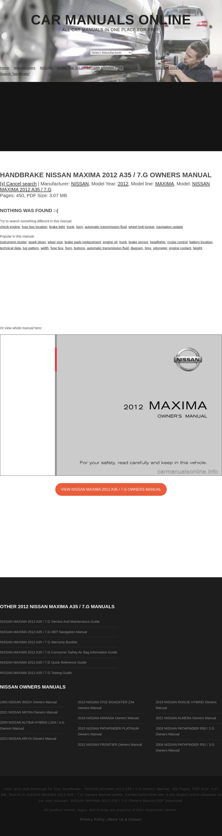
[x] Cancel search (18, 183)
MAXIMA (164, 183)
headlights (158, 242)
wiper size (55, 242)
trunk (70, 227)
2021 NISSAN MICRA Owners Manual (28, 712)
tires (148, 248)
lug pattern (31, 248)
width (45, 248)
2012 (123, 183)
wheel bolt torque (141, 227)
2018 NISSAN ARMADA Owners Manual (108, 718)
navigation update (169, 227)
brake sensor (138, 242)
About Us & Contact (125, 819)
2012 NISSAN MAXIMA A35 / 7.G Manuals (66, 606)
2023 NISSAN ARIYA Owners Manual (28, 738)
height (197, 248)
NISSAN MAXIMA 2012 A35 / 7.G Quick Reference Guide (43, 662)
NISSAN (80, 183)
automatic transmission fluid (106, 227)
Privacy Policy (92, 819)
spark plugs (37, 242)
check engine (10, 227)
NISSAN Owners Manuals (33, 686)
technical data (10, 248)
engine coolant (180, 248)
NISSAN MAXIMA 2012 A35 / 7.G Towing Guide (36, 673)
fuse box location (34, 227)
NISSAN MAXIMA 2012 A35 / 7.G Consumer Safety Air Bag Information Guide (58, 652)
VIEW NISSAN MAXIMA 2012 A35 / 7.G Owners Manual (111, 489)
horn (79, 227)
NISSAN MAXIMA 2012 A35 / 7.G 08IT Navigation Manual (43, 632)
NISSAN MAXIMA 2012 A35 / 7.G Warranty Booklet (38, 642)
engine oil (110, 242)
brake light (57, 227)
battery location (200, 242)
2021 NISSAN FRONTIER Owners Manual (110, 744)
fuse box (56, 248)
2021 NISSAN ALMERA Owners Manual (186, 718)
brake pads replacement (83, 242)
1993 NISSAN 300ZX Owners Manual (28, 702)
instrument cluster (13, 242)
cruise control (177, 242)
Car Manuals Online (111, 20)
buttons (79, 248)
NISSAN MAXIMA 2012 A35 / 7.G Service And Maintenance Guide (50, 621)
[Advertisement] (111, 116)
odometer (160, 248)
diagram (137, 248)
